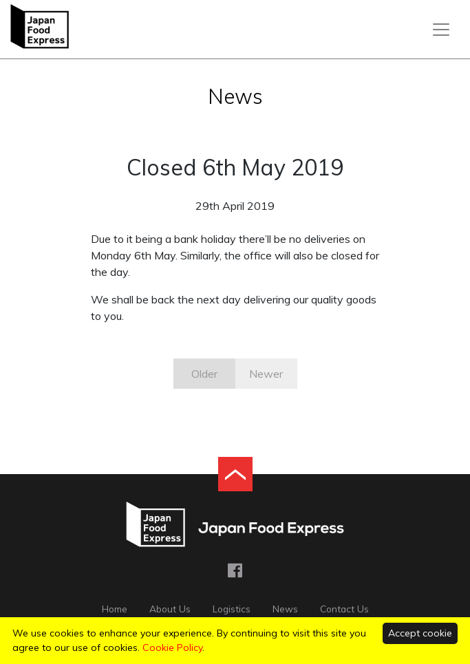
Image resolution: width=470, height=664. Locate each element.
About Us (170, 608)
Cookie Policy (172, 647)
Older (204, 374)
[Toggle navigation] (441, 30)
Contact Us (344, 608)
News (285, 608)
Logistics (231, 608)
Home (114, 608)
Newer (266, 374)
